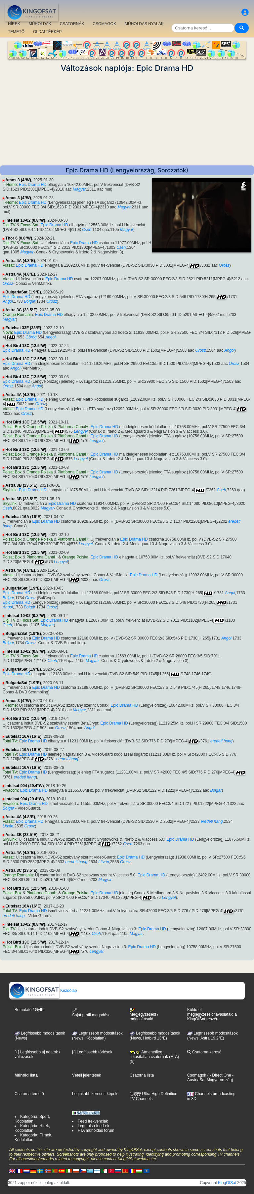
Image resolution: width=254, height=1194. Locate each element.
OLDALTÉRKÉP (47, 31)
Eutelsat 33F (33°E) (23, 328)
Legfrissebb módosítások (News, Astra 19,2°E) (212, 1036)
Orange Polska (39, 426)
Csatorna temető (29, 1093)
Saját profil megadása (91, 1012)
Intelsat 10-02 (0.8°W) (25, 220)
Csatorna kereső (204, 1052)
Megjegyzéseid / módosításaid (144, 1014)
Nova (7, 332)
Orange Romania (18, 314)
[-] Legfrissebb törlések (92, 1052)
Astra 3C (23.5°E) (21, 310)
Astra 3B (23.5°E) (21, 485)
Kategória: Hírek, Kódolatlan (32, 1128)
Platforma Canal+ (73, 426)
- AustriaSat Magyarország (210, 1077)
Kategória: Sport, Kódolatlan (32, 1119)
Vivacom (10, 790)
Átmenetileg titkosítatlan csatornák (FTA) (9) (154, 1057)
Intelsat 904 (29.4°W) (24, 785)
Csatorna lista (142, 1075)
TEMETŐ (16, 31)
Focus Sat (29, 225)
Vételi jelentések (86, 1075)
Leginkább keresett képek (94, 1093)
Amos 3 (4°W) (18, 180)
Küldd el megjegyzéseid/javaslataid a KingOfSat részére (212, 1014)
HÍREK (14, 24)
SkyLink (10, 490)
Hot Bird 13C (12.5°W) (25, 345)
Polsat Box (12, 426)
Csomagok (196, 1075)
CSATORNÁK (72, 24)
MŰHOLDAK (40, 24)
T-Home (10, 184)
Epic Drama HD (32, 184)
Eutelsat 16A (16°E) (23, 516)
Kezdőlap (43, 990)
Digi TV (9, 225)
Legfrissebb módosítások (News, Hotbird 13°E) (155, 1036)
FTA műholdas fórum (96, 1130)
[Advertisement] (127, 119)
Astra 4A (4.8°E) (20, 260)
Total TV (10, 741)
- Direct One (220, 1075)
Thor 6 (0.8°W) (18, 238)
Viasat (8, 265)
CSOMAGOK (104, 24)
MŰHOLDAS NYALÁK (144, 24)
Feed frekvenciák (93, 1121)
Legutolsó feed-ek (93, 1126)
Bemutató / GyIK (29, 1009)
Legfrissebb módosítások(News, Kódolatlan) (97, 1036)
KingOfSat (227, 1182)
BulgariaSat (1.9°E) (23, 292)
